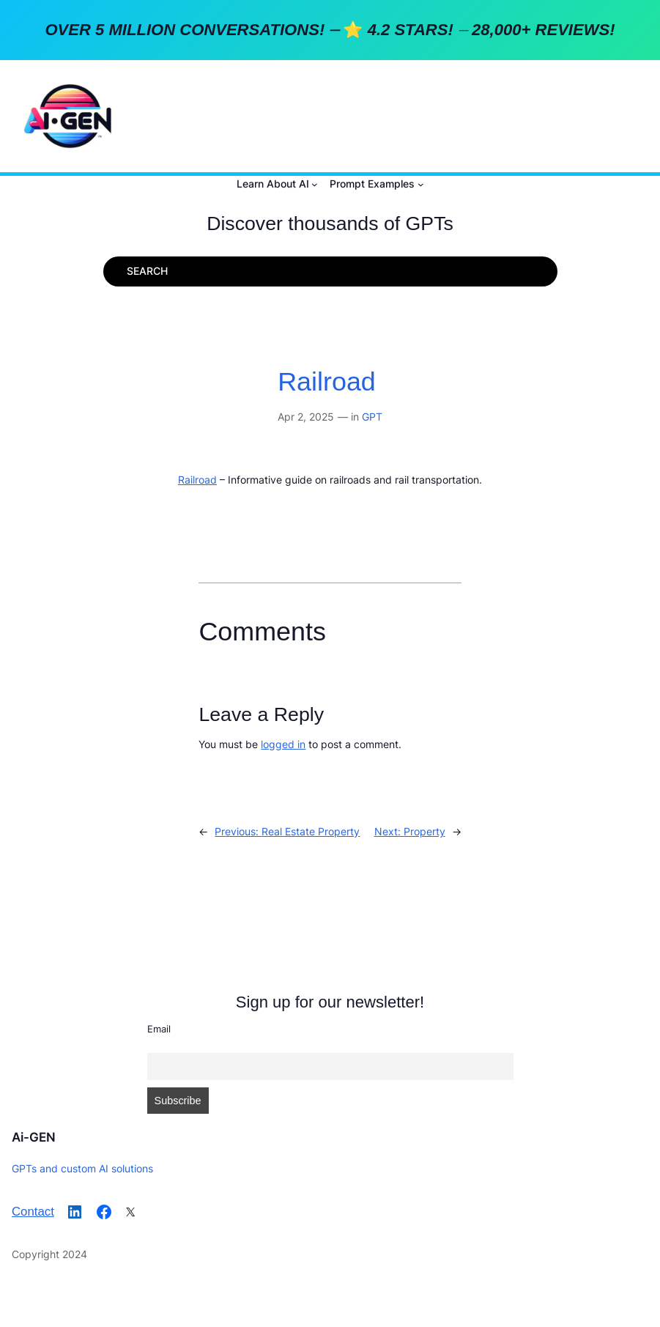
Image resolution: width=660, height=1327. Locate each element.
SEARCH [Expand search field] (147, 271)
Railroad (327, 381)
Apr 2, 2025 (306, 416)
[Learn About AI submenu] (314, 184)
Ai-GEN (34, 1137)
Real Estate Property (311, 831)
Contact (33, 1212)
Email (159, 1029)
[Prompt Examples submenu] (421, 184)
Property (424, 831)
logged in (283, 744)
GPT (372, 416)
